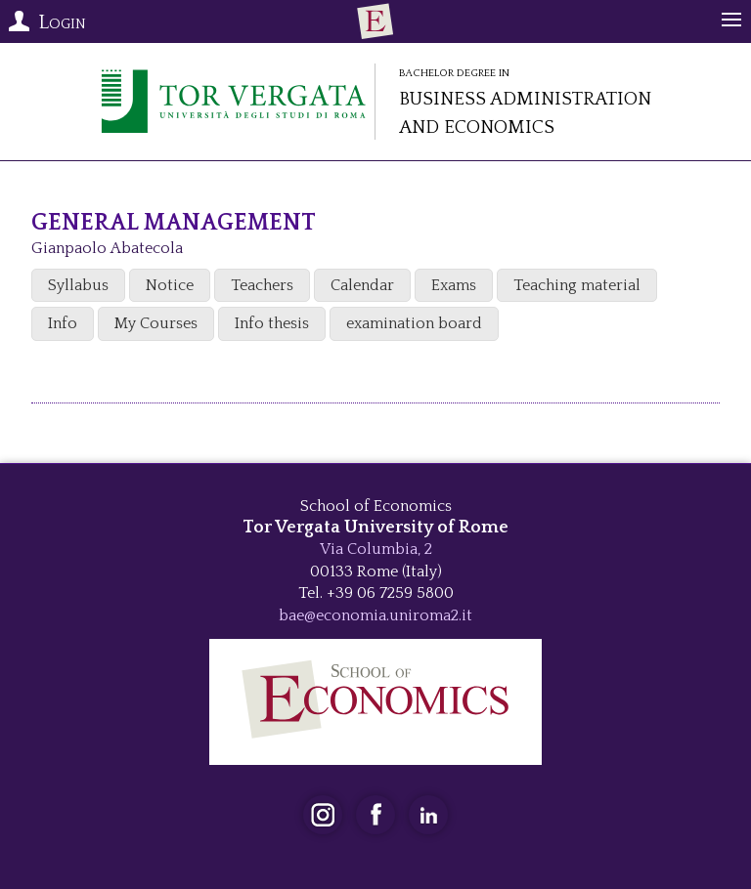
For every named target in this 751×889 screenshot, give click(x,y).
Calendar (362, 285)
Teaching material (577, 285)
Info (62, 323)
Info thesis (272, 323)
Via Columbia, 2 (376, 549)
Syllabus (78, 285)
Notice (170, 285)
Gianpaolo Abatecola (107, 248)
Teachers (262, 285)
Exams (453, 285)
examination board (414, 323)
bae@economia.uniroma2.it (375, 615)
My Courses (156, 323)
